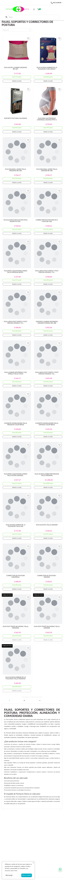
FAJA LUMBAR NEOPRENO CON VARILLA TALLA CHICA (15, 373)
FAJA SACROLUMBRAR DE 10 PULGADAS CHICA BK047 (47, 68)
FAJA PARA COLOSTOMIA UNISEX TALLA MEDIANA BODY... (15, 271)
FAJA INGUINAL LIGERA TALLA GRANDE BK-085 (46, 169)
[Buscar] (33, 17)
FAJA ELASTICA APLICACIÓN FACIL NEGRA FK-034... (16, 220)
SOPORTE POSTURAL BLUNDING (15, 118)
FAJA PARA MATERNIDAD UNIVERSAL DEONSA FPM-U (47, 119)
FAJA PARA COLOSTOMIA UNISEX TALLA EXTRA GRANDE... (15, 474)
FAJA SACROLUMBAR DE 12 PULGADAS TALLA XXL (15, 525)
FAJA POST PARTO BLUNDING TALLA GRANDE (47, 627)
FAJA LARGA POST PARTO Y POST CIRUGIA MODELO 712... (46, 271)
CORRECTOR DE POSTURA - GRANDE (47, 576)
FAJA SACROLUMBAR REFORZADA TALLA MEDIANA (47, 474)
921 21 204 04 (57, 2)
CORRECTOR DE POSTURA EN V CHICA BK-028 (47, 220)
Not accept (9, 875)
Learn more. (14, 870)
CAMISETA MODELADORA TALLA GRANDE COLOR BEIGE (46, 423)
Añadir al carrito (16, 81)
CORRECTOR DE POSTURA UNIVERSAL (15, 576)
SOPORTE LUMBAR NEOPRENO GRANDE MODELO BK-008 (47, 322)
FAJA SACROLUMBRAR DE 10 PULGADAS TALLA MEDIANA (15, 678)
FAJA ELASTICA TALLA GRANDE (47, 525)
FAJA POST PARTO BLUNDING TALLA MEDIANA (15, 627)
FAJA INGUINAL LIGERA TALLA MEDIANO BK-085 (15, 169)
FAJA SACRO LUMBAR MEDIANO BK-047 (15, 68)
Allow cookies (26, 875)
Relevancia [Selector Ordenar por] (17, 30)
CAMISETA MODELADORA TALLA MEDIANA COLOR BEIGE (15, 423)
